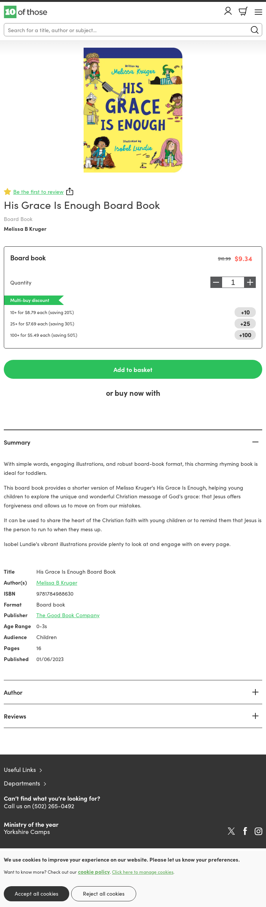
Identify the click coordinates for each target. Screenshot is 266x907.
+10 (245, 312)
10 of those (25, 12)
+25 (245, 323)
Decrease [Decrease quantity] (216, 282)
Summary (17, 442)
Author (13, 692)
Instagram (258, 831)
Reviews (15, 716)
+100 (245, 334)
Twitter (231, 831)
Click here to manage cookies (142, 871)
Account (228, 11)
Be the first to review (38, 191)
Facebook (245, 831)
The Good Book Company (68, 615)
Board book (28, 257)
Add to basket (133, 369)
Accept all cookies (36, 893)
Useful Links (20, 769)
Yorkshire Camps (27, 831)
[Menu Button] (258, 12)
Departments (22, 783)
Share (70, 191)
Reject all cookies (103, 893)
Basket (243, 11)
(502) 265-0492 (53, 805)
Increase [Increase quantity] (250, 282)
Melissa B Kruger (25, 228)
